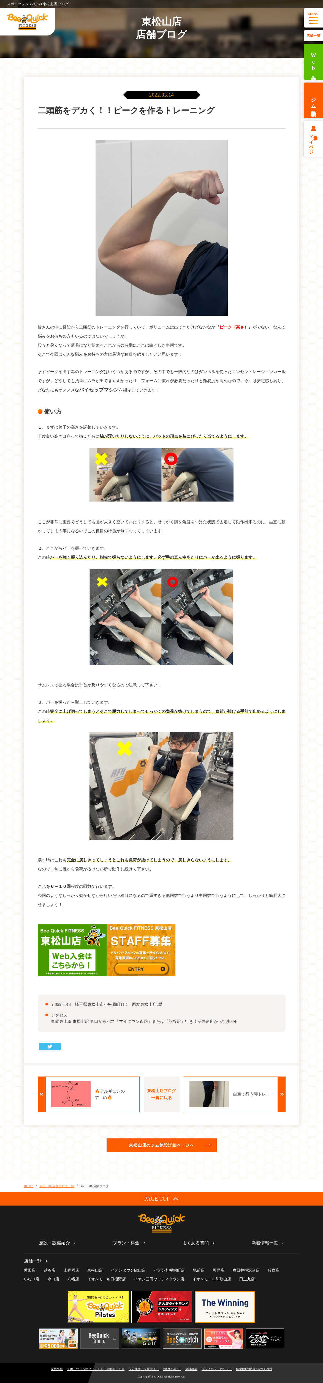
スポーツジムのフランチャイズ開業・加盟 (95, 1369)
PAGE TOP (161, 1198)
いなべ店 (31, 1279)
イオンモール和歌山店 (211, 1279)
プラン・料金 (126, 1242)
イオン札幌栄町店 (169, 1270)
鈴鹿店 (273, 1270)
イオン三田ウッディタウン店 (159, 1279)
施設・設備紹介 (54, 1242)
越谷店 (49, 1270)
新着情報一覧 (265, 1242)
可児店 (218, 1270)
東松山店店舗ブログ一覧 (56, 1186)
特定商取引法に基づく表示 (254, 1369)
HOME (29, 1186)
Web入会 (313, 62)
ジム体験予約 (313, 100)
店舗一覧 (313, 36)
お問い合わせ (172, 1369)
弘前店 (199, 1270)
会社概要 (191, 1369)
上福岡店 (71, 1270)
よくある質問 (195, 1242)
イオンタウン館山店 (128, 1270)
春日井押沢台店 (246, 1270)
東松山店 (95, 1270)
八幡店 (73, 1279)
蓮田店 (30, 1270)
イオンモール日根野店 (106, 1279)
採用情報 (57, 1369)
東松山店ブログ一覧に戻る (161, 1094)
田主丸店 (247, 1279)
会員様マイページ (313, 142)
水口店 (53, 1279)
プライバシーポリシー (217, 1369)
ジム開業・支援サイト (144, 1369)
